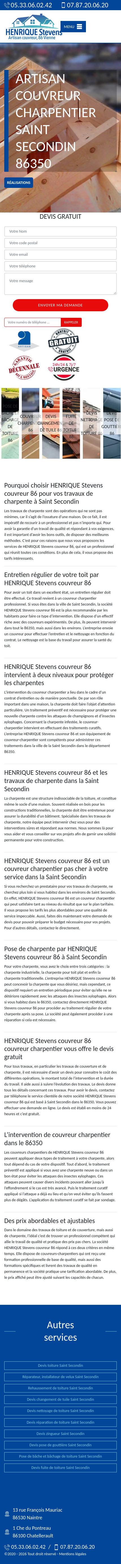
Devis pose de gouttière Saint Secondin (60, 1445)
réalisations (18, 182)
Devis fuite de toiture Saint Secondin (60, 1467)
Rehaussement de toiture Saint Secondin (60, 1388)
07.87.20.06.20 (83, 5)
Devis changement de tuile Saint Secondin (60, 1399)
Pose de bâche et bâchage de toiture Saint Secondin (60, 1456)
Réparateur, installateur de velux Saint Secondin (60, 1376)
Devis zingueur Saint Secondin (60, 1433)
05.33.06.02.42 (27, 5)
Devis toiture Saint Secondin (60, 1365)
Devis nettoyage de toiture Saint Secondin (60, 1410)
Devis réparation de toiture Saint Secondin (60, 1422)
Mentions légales (72, 1554)
